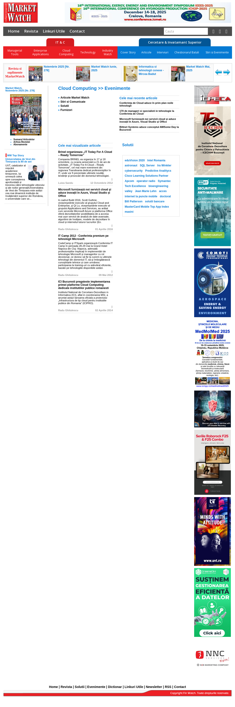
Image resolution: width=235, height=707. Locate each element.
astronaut (131, 165)
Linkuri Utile (54, 31)
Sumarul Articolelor (24, 139)
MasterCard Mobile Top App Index (147, 206)
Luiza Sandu (65, 183)
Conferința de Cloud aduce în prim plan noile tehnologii (146, 104)
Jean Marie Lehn (146, 191)
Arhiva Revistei (22, 142)
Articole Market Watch (75, 97)
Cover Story (128, 52)
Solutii (65, 105)
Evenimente (117, 88)
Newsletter (154, 687)
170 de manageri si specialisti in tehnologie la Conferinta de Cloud (147, 112)
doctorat (165, 196)
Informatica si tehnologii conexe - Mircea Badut (151, 70)
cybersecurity (134, 170)
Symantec (164, 181)
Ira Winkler (164, 165)
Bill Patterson (134, 201)
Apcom (129, 181)
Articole (146, 52)
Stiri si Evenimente (217, 52)
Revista (31, 31)
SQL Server (147, 165)
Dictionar (115, 687)
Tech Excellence (135, 186)
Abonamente (21, 144)
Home (14, 31)
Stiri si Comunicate (73, 101)
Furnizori (66, 110)
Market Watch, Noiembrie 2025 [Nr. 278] (20, 89)
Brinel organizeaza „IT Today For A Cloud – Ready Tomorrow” (85, 153)
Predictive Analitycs (158, 170)
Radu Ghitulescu (68, 229)
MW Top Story (15, 155)
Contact (77, 31)
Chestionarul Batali (186, 52)
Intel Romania (156, 160)
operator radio (146, 181)
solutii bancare (155, 201)
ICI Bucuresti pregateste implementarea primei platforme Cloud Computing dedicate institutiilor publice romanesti (84, 285)
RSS (168, 687)
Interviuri (162, 52)
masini (129, 211)
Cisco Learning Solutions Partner (146, 175)
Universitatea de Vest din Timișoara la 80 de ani (20, 160)
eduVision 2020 (135, 160)
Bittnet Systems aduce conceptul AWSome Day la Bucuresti (149, 128)
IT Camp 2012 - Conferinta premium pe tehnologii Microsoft (83, 237)
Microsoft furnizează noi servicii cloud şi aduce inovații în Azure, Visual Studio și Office (148, 120)
